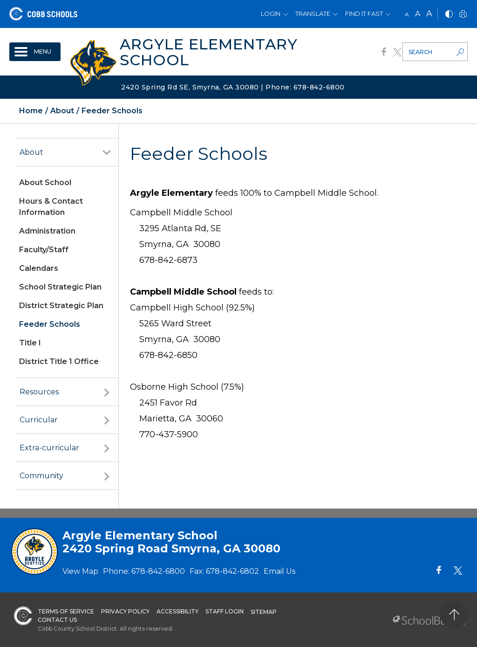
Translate (312, 13)
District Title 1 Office (59, 361)
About (31, 152)
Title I (30, 342)
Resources (39, 391)
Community (41, 475)
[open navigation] (35, 51)
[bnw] (449, 14)
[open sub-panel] (106, 152)
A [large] (429, 13)
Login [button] (270, 13)
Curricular (39, 419)
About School (45, 182)
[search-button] (460, 53)
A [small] (407, 14)
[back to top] (454, 614)
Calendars (38, 268)
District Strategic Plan (61, 305)
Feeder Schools (49, 324)
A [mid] (417, 13)
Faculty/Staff (43, 249)
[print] (463, 14)
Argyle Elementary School (209, 52)
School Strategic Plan (60, 286)
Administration (47, 231)
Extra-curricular (49, 447)
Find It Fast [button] (364, 13)
